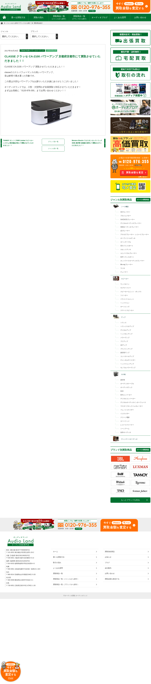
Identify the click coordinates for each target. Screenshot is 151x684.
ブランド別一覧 (53, 141)
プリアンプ (124, 341)
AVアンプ (123, 345)
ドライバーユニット (127, 299)
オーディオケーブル (127, 383)
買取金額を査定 (135, 172)
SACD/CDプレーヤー (127, 219)
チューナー (124, 272)
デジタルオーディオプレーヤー (130, 223)
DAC (122, 391)
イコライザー (124, 413)
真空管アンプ (124, 353)
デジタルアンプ (125, 330)
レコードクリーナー (127, 425)
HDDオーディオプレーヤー (129, 227)
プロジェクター (125, 216)
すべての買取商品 (143, 199)
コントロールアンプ (127, 356)
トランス (123, 323)
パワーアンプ (51, 50)
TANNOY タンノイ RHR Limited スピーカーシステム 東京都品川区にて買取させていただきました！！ (18, 143)
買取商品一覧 (59, 17)
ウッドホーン (124, 284)
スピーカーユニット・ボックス (130, 291)
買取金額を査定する (112, 579)
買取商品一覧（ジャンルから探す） (66, 579)
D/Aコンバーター (126, 395)
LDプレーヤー (125, 231)
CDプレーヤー (125, 212)
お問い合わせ (140, 17)
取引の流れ (57, 562)
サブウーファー (125, 288)
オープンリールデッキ (127, 238)
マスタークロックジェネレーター (131, 406)
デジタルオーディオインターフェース (133, 402)
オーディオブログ (100, 17)
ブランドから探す (25, 23)
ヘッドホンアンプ (126, 334)
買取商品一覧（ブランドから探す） (66, 584)
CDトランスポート (126, 246)
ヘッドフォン (124, 303)
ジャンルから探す (12, 23)
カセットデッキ (125, 249)
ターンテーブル (125, 242)
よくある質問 (120, 17)
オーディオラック (126, 387)
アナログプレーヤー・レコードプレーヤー (134, 234)
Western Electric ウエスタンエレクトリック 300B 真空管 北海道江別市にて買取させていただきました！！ (87, 143)
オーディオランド (81, 595)
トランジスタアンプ (127, 326)
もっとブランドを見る (130, 500)
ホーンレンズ (124, 307)
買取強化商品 (110, 551)
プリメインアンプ (126, 349)
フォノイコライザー (127, 410)
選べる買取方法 (18, 17)
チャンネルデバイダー (127, 360)
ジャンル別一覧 (53, 148)
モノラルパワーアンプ (127, 367)
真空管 (122, 380)
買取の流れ (39, 17)
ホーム (55, 551)
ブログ (107, 562)
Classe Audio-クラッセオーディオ (32, 50)
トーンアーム (124, 429)
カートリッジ (124, 421)
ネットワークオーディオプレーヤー (132, 261)
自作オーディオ (125, 432)
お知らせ (108, 557)
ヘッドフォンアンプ (127, 364)
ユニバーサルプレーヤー (128, 253)
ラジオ (122, 268)
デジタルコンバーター (127, 399)
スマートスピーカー (127, 310)
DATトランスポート (127, 257)
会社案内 (108, 568)
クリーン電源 (124, 417)
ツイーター (124, 295)
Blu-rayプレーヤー (126, 264)
